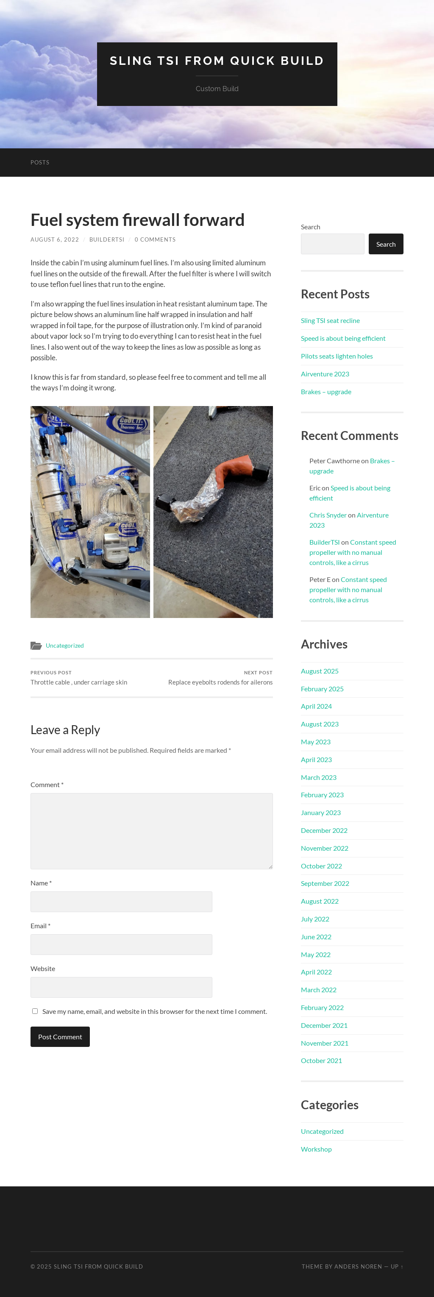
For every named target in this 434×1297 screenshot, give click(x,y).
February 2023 (322, 794)
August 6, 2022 (55, 239)
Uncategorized (65, 645)
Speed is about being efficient (343, 338)
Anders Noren (358, 1266)
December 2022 (324, 830)
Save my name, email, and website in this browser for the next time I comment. (154, 1011)
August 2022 (320, 901)
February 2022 (322, 1007)
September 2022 (325, 883)
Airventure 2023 (325, 374)
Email (40, 925)
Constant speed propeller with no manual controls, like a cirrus (352, 552)
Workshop (316, 1149)
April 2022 (316, 972)
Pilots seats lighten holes (337, 356)
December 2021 (324, 1025)
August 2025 (320, 671)
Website (43, 968)
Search (310, 227)
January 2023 (321, 812)
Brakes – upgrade (326, 391)
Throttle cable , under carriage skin (79, 678)
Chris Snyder (328, 515)
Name (41, 883)
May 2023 (316, 742)
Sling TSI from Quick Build (217, 61)
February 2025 (322, 689)
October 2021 (321, 1060)
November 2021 (324, 1043)
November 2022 (324, 848)
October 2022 (321, 866)
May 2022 (316, 954)
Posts (40, 162)
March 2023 (319, 777)
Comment (47, 784)
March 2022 (319, 989)
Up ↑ (397, 1266)
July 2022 (315, 919)
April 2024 (316, 706)
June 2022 (316, 936)
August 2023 (320, 724)
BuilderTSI (107, 239)
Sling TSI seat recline (330, 320)
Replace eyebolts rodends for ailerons (220, 678)
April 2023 (316, 759)
